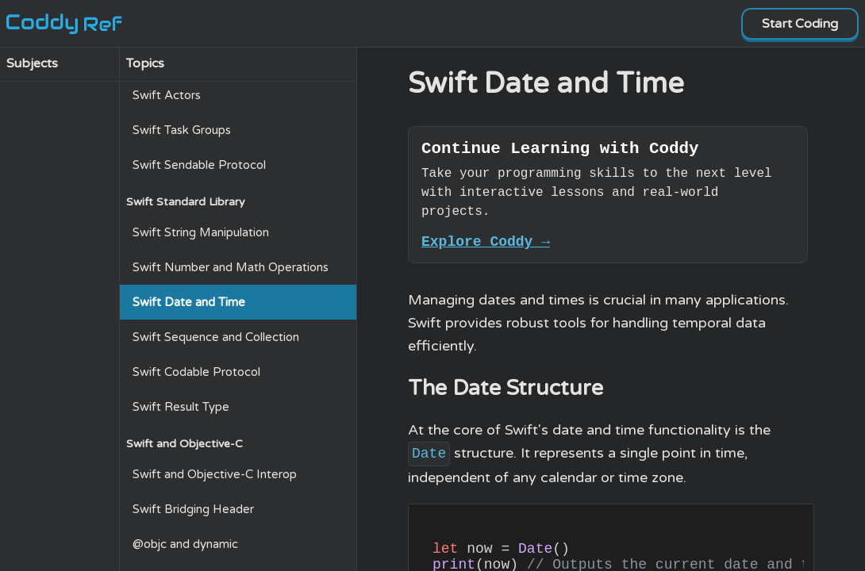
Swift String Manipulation (201, 232)
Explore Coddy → (485, 247)
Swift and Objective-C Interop (215, 474)
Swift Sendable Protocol (199, 165)
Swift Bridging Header (193, 509)
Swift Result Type (181, 407)
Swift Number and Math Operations (231, 267)
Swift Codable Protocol (196, 372)
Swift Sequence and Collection (216, 337)
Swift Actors (167, 95)
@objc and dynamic (185, 544)
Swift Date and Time (189, 302)
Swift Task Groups (182, 130)
